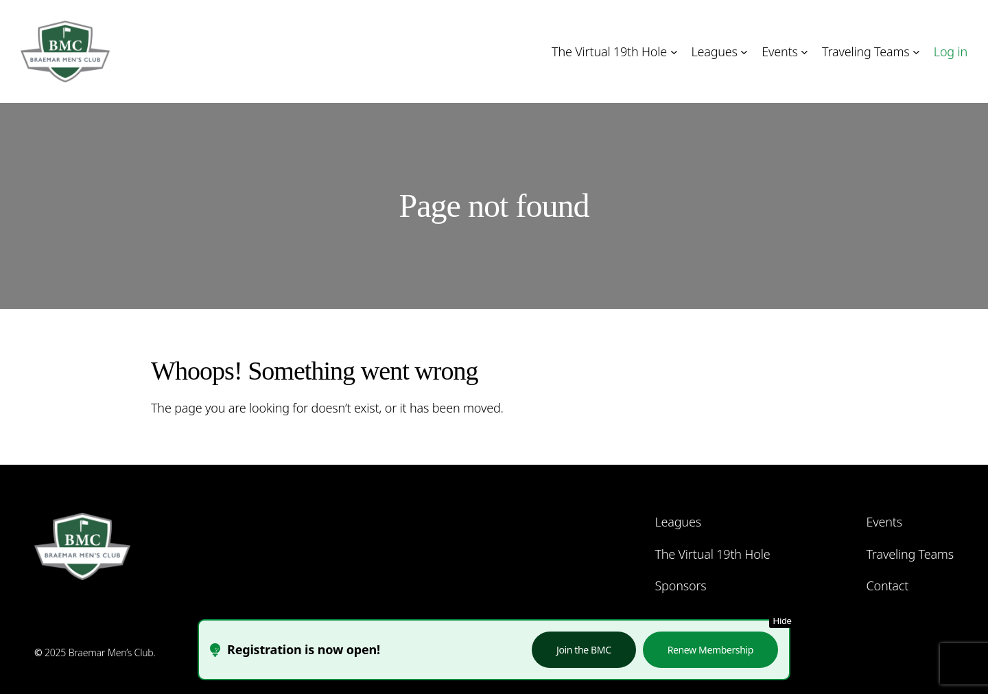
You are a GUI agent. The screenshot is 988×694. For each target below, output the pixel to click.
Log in (950, 51)
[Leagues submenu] (744, 52)
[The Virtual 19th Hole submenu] (674, 52)
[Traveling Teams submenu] (916, 52)
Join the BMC (583, 649)
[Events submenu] (804, 52)
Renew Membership (710, 649)
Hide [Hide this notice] (782, 621)
